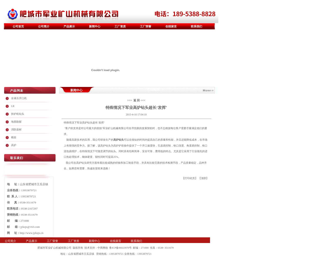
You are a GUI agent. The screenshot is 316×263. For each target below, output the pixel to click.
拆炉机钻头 (17, 113)
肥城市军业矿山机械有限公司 (54, 247)
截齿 (13, 137)
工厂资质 (120, 26)
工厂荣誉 (145, 26)
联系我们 (196, 26)
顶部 (203, 178)
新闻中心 (94, 26)
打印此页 (190, 178)
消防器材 (16, 129)
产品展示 (69, 26)
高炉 (13, 145)
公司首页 (18, 26)
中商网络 (102, 247)
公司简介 (43, 26)
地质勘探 (16, 121)
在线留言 (171, 26)
